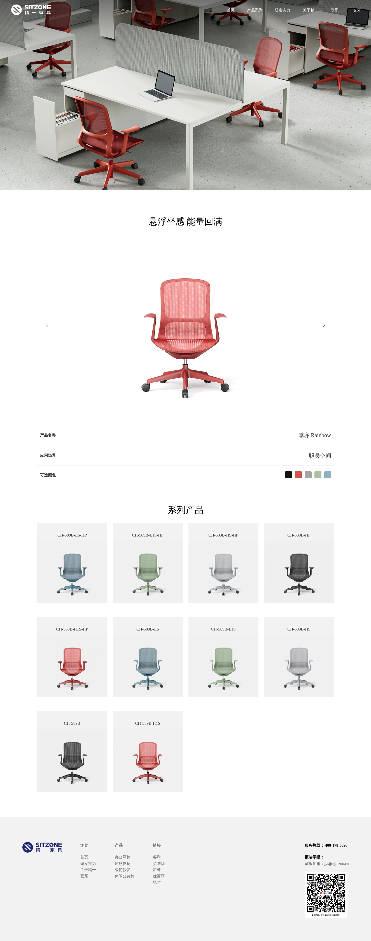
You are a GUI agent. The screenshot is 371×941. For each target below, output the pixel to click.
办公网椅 (122, 857)
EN (356, 9)
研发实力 (282, 10)
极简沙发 (122, 869)
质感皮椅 (122, 863)
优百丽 (159, 876)
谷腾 (157, 857)
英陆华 (159, 863)
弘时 (157, 882)
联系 (335, 10)
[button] (324, 325)
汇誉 (157, 869)
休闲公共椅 (124, 876)
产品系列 (255, 10)
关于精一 (310, 10)
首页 (231, 10)
